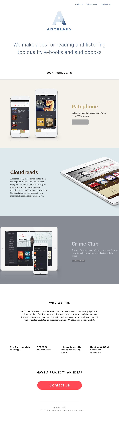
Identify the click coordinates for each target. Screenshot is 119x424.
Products (79, 4)
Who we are (92, 4)
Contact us (106, 4)
